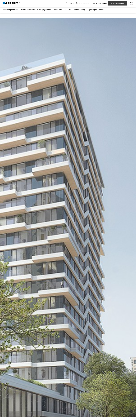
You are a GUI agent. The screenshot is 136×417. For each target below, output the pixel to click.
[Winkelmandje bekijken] (104, 3)
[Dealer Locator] (99, 3)
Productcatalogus (117, 3)
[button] (95, 3)
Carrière (87, 3)
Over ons (79, 3)
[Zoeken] (95, 3)
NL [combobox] (64, 3)
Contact (71, 3)
